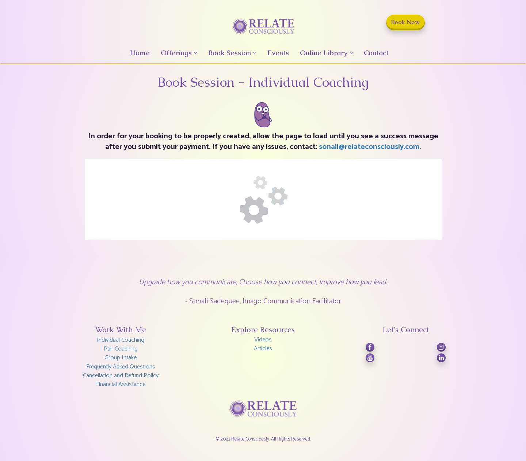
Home (140, 52)
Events (278, 52)
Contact (376, 52)
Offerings (176, 52)
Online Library (323, 52)
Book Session (229, 52)
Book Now (405, 22)
